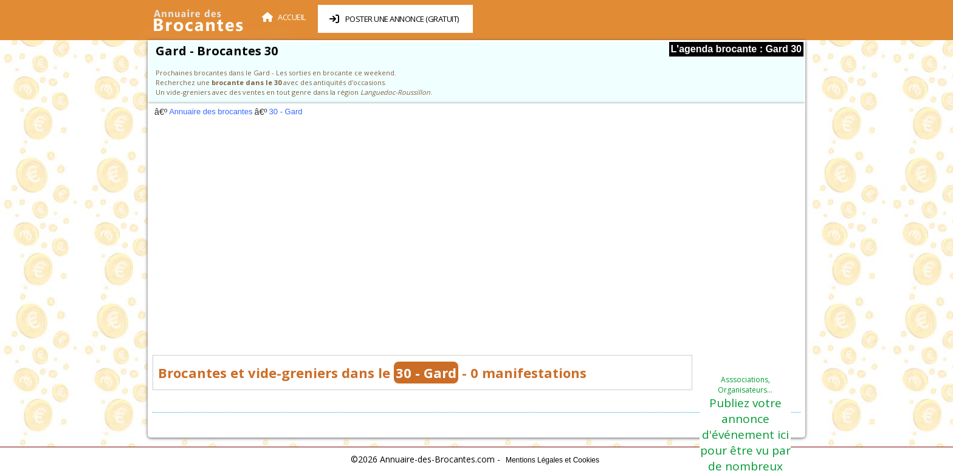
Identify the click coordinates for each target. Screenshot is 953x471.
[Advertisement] (476, 239)
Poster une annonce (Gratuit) (394, 19)
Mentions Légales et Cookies (552, 460)
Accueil (284, 17)
